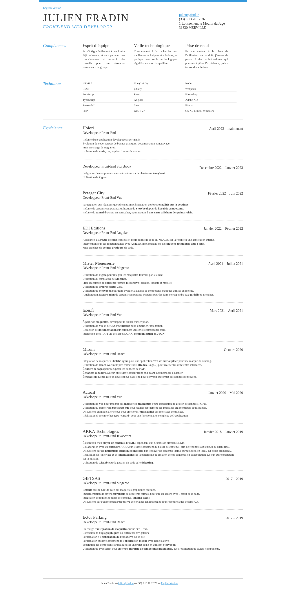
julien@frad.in (189, 15)
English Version (52, 7)
